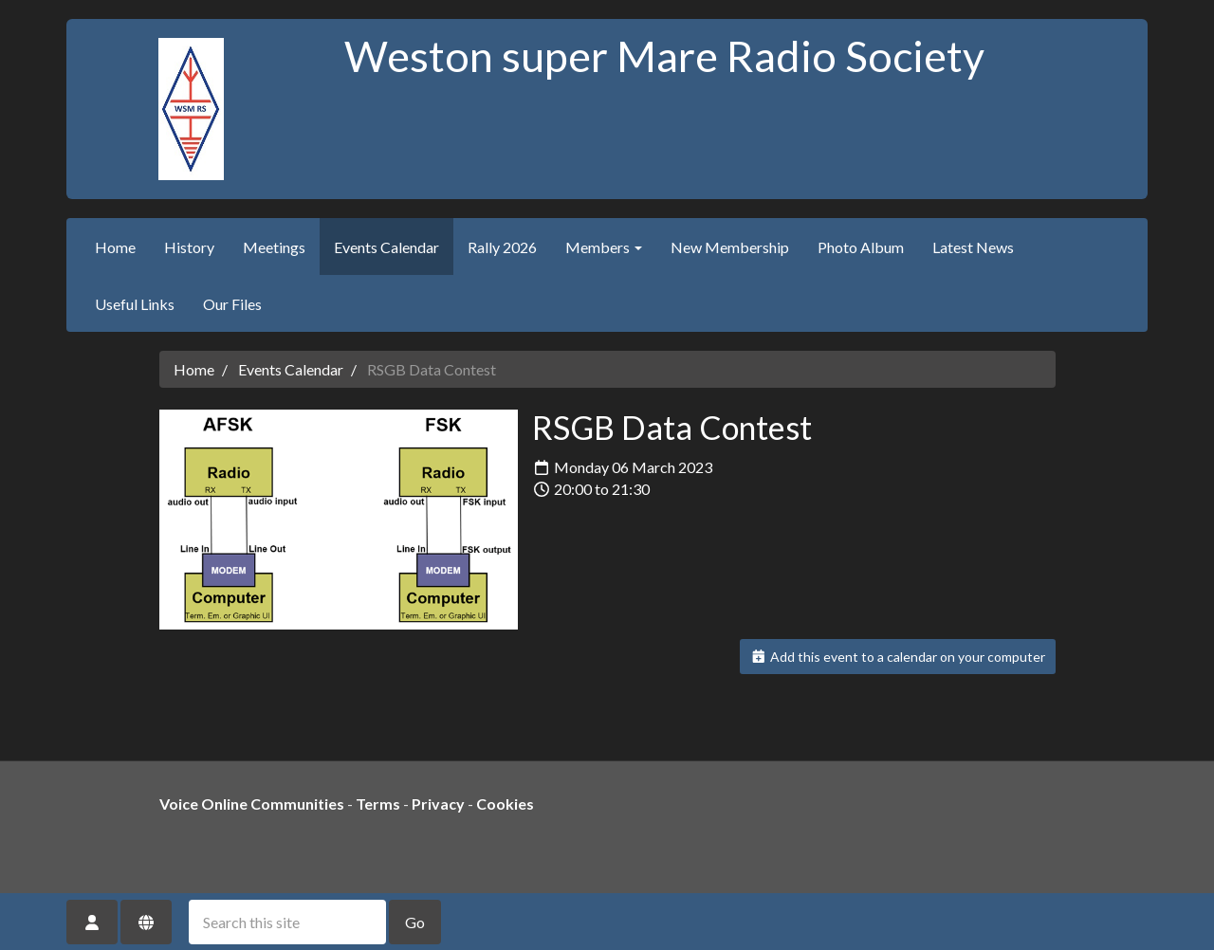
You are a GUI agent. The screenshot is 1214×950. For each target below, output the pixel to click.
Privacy (438, 804)
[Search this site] (287, 922)
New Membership (730, 247)
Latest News (973, 247)
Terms (378, 804)
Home (115, 247)
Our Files (232, 304)
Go (415, 922)
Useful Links (135, 304)
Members (603, 247)
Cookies (505, 804)
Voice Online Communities (251, 804)
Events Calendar (386, 247)
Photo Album (861, 247)
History (189, 247)
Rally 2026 (502, 247)
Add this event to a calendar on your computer (897, 657)
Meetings (274, 247)
